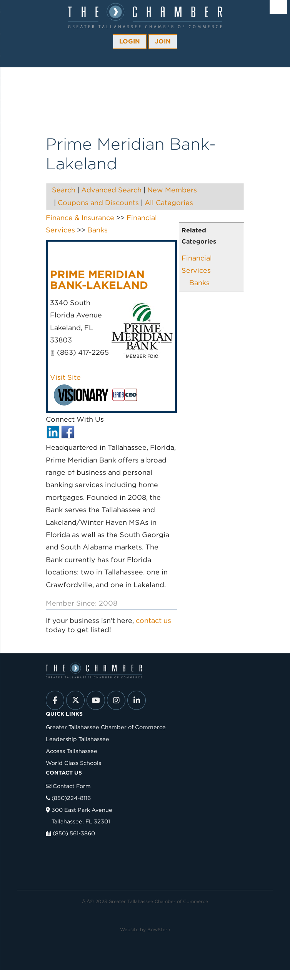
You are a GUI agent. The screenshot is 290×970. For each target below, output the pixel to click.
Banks (199, 283)
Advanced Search (111, 190)
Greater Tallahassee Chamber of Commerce (106, 727)
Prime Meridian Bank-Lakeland (99, 280)
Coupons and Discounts (98, 203)
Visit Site (65, 377)
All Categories (169, 203)
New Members (172, 190)
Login (129, 41)
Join (163, 41)
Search (63, 190)
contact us (153, 620)
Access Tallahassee (71, 751)
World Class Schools (73, 763)
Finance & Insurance (80, 218)
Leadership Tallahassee (77, 739)
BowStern (158, 929)
